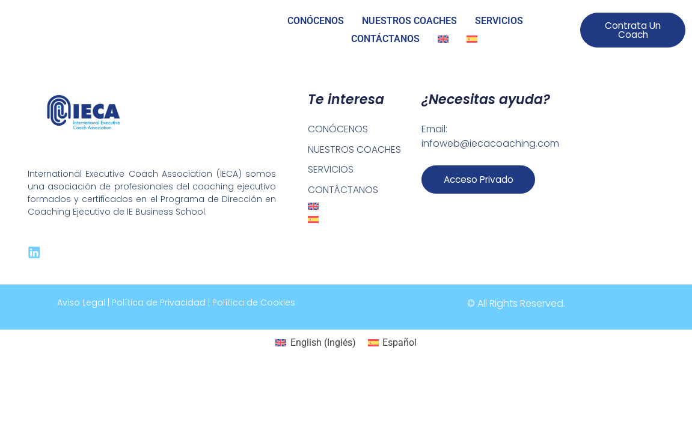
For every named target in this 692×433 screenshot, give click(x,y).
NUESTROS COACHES (409, 20)
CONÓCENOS (315, 20)
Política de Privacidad (159, 303)
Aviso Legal (81, 303)
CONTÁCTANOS (385, 39)
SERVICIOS (499, 20)
